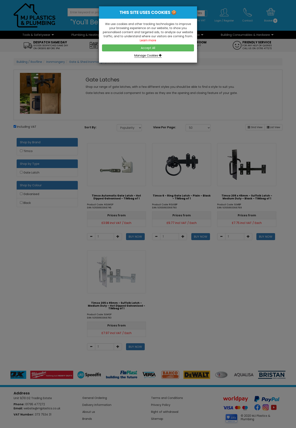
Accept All (148, 48)
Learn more (148, 40)
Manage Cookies (148, 55)
